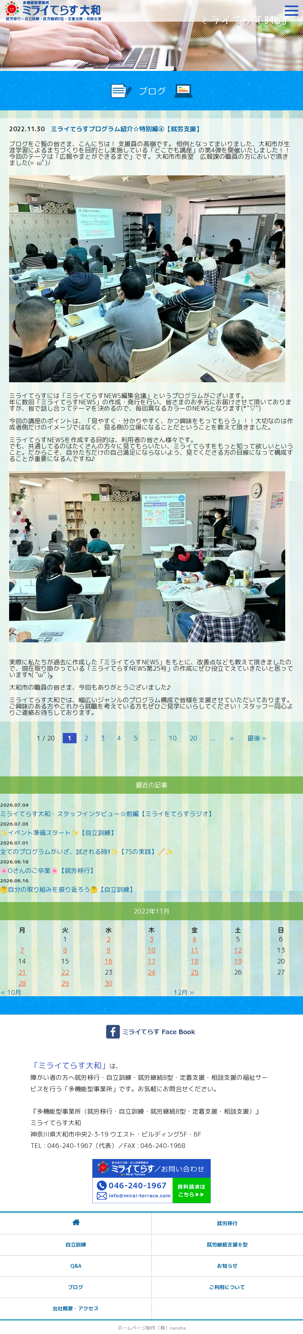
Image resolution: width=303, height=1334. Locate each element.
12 (238, 949)
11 (194, 949)
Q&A (75, 1265)
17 (151, 960)
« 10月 (11, 991)
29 (65, 982)
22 (65, 971)
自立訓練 (75, 1243)
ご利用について (227, 1286)
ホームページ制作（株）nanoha (152, 1327)
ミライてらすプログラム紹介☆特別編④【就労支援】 (126, 129)
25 (194, 971)
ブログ (75, 1286)
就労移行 (227, 1222)
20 (194, 737)
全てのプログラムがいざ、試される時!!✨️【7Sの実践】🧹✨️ (86, 851)
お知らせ (227, 1265)
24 (151, 971)
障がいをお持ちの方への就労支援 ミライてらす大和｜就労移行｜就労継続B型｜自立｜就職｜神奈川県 (53, 10)
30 (108, 982)
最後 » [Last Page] (256, 737)
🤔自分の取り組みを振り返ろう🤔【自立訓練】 (68, 888)
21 (22, 971)
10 (174, 737)
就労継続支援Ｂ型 (227, 1243)
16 (108, 960)
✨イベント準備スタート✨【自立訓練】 (58, 832)
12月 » (184, 991)
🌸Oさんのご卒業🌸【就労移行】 (48, 869)
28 (22, 982)
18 (194, 960)
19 (238, 960)
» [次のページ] (231, 737)
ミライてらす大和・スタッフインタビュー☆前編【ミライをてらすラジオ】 (107, 813)
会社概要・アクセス (75, 1307)
